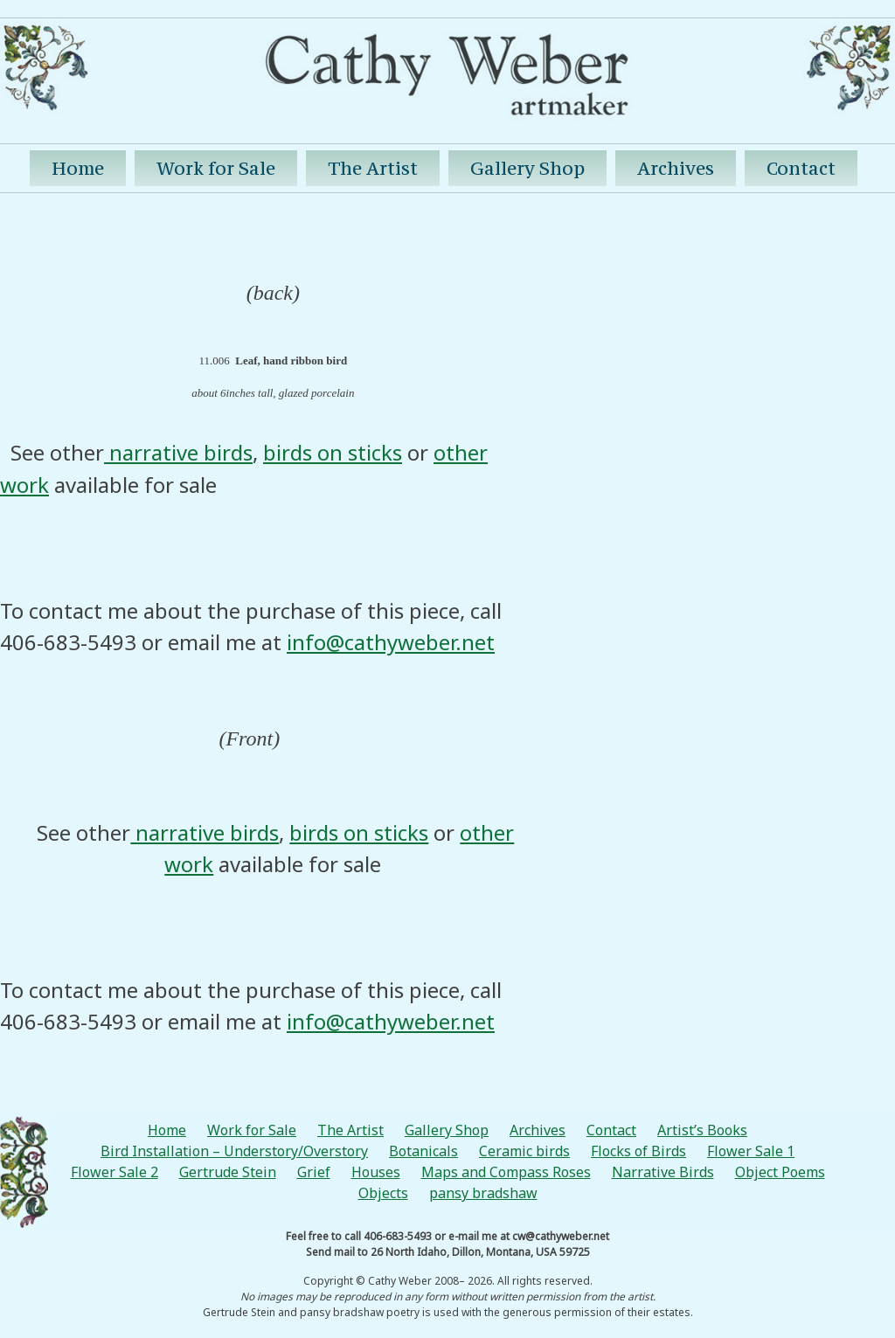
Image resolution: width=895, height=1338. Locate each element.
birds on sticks (332, 452)
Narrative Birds (663, 1172)
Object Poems (780, 1172)
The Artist (373, 168)
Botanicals (423, 1151)
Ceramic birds (524, 1151)
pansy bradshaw (483, 1193)
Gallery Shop (527, 168)
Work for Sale (215, 168)
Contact (801, 168)
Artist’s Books (702, 1130)
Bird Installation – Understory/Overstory (234, 1151)
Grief (313, 1172)
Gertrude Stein (227, 1172)
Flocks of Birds (638, 1151)
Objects (383, 1193)
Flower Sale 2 (114, 1172)
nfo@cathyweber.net (393, 641)
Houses (375, 1172)
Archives (675, 168)
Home (78, 168)
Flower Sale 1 (750, 1151)
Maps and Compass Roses (506, 1172)
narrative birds (178, 452)
